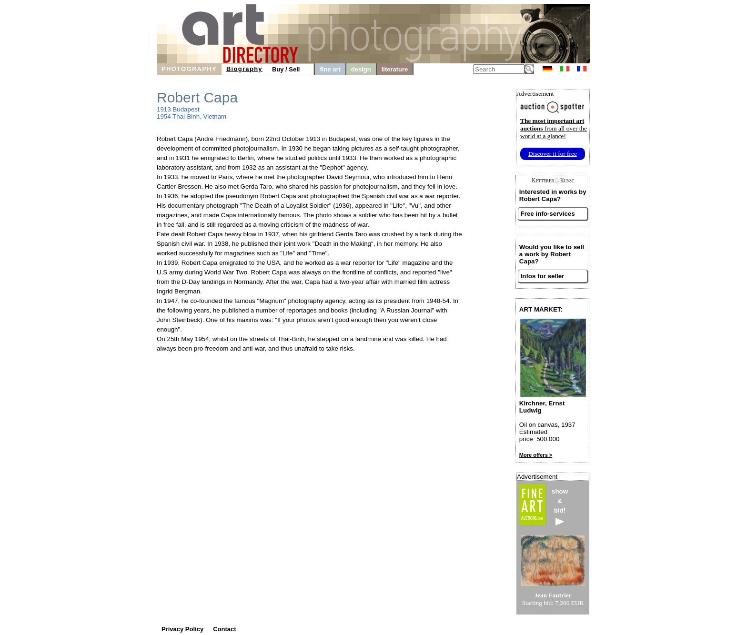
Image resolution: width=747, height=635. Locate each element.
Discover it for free (552, 153)
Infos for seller (543, 276)
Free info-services (548, 213)
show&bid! (560, 506)
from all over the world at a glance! (553, 128)
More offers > (535, 455)
